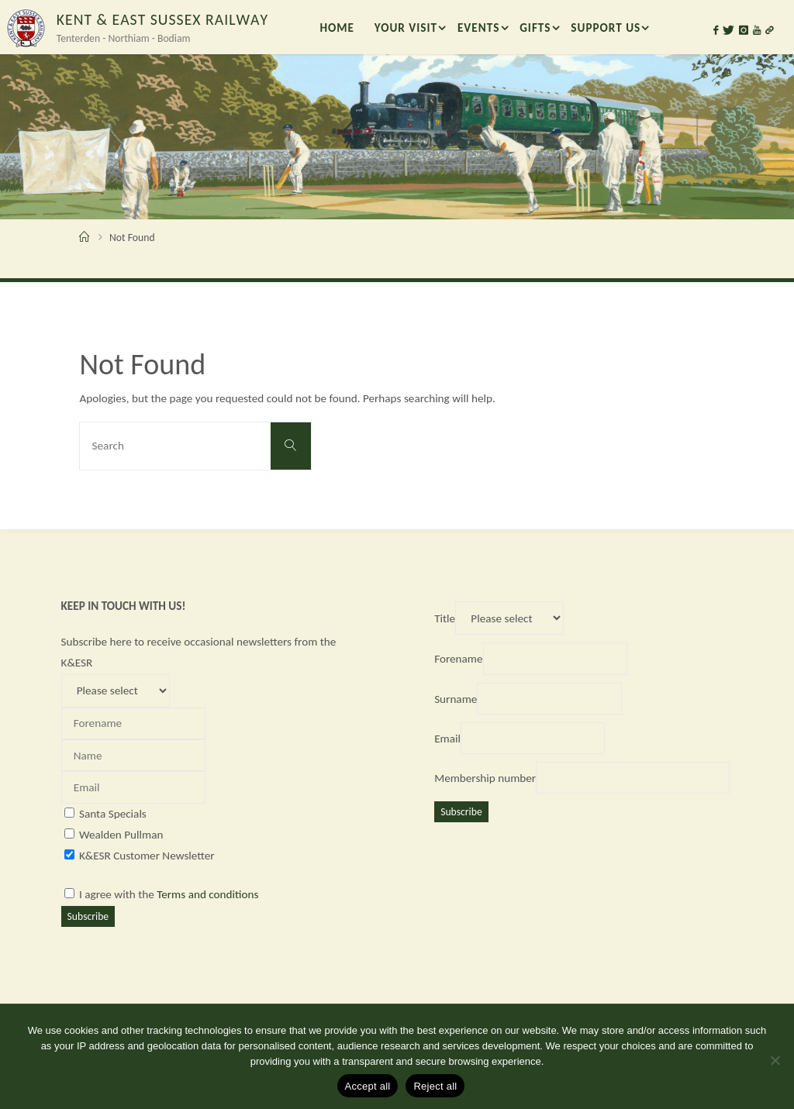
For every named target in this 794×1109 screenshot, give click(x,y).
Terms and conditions (207, 894)
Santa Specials (113, 814)
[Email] (133, 787)
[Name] (133, 755)
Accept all (368, 1086)
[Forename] (133, 723)
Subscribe (88, 916)
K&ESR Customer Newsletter (147, 856)
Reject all (435, 1086)
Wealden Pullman (121, 835)
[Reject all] (774, 1060)
